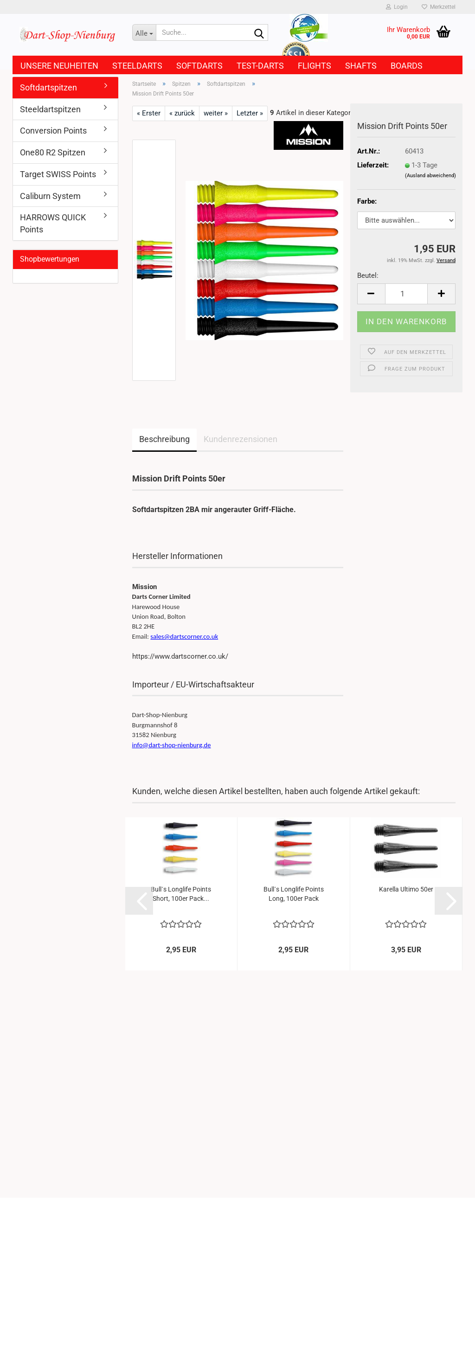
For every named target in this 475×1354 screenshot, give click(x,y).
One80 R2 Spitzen (52, 152)
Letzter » (250, 113)
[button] (371, 293)
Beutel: (368, 275)
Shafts (361, 66)
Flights (314, 66)
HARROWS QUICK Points (53, 223)
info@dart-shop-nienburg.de (171, 745)
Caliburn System (50, 196)
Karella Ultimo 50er (406, 889)
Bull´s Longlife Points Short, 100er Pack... (181, 894)
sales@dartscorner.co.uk (184, 636)
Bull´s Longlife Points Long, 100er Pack (293, 894)
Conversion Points (53, 130)
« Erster (148, 113)
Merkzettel (439, 7)
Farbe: (367, 201)
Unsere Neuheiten (59, 66)
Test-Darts (260, 66)
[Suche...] (144, 32)
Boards (407, 66)
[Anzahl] (406, 293)
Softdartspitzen (48, 87)
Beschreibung (164, 439)
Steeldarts (137, 66)
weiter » (216, 113)
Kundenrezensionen (240, 439)
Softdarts (199, 66)
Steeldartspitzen (50, 109)
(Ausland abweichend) (430, 176)
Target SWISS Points (58, 174)
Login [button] (397, 7)
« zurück (182, 113)
